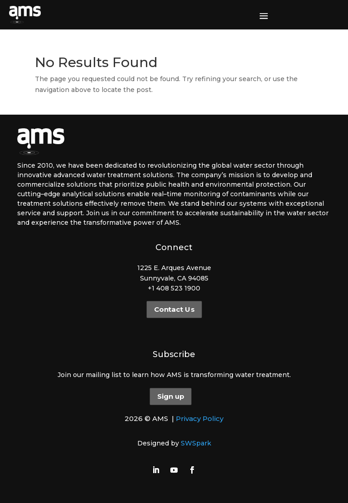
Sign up (170, 396)
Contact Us (174, 309)
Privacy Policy (199, 418)
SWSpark (196, 443)
